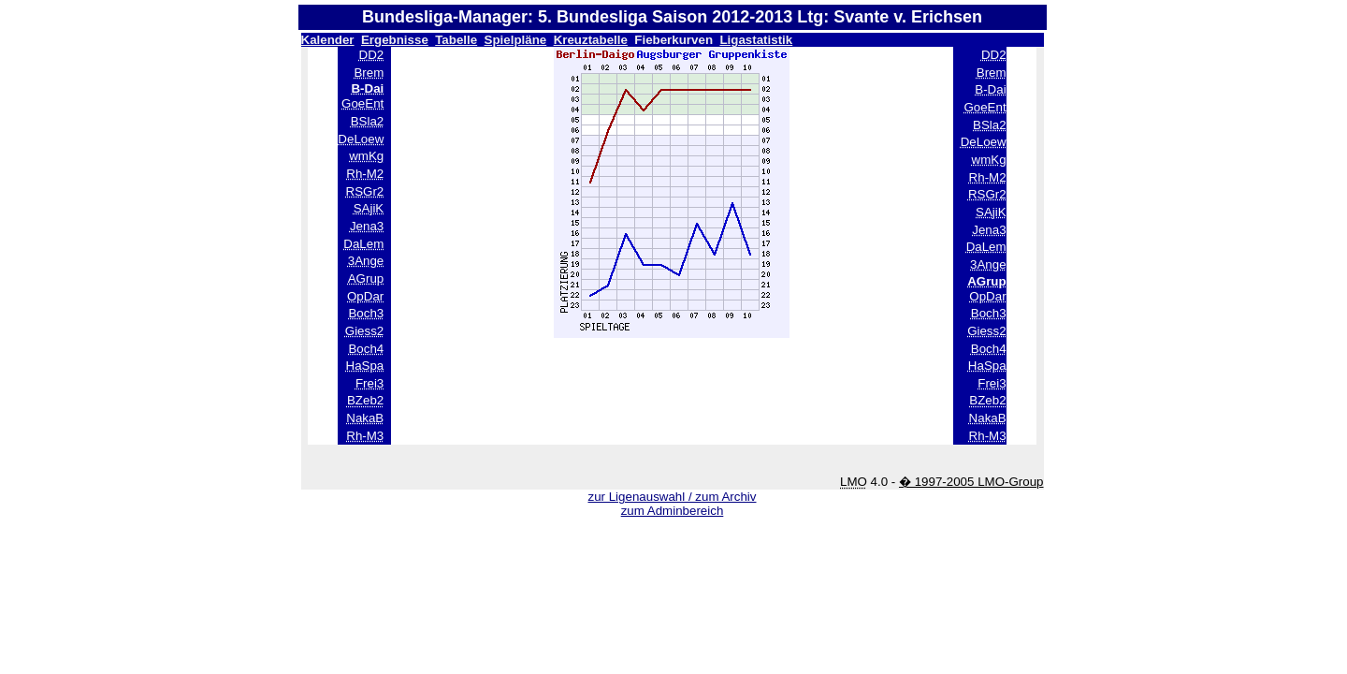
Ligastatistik (755, 40)
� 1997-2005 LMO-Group (971, 482)
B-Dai (990, 89)
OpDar (365, 296)
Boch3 (366, 313)
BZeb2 (365, 400)
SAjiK (369, 208)
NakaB (365, 418)
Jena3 (367, 226)
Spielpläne (516, 40)
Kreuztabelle (591, 40)
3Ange (366, 261)
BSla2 (367, 121)
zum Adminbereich (672, 511)
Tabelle (456, 40)
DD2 (371, 55)
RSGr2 (365, 191)
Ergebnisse (394, 40)
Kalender (328, 40)
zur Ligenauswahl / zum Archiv (671, 497)
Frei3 (369, 383)
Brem (369, 73)
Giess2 (364, 331)
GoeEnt (362, 103)
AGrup (366, 278)
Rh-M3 (365, 436)
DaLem (363, 244)
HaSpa (365, 366)
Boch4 (366, 349)
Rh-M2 (365, 174)
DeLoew (361, 139)
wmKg (366, 156)
